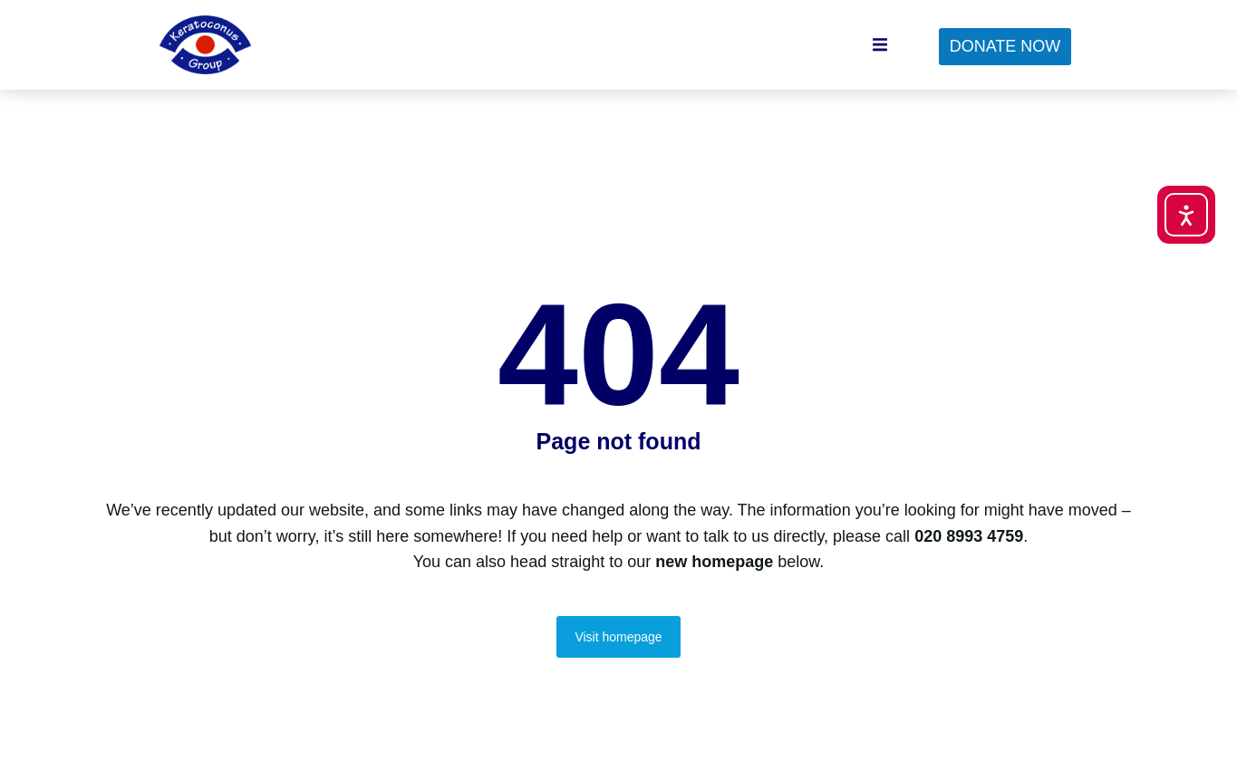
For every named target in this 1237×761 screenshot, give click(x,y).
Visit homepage (618, 656)
